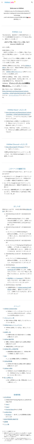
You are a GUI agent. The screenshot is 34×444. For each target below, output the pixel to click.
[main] (17, 14)
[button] (2, 2)
